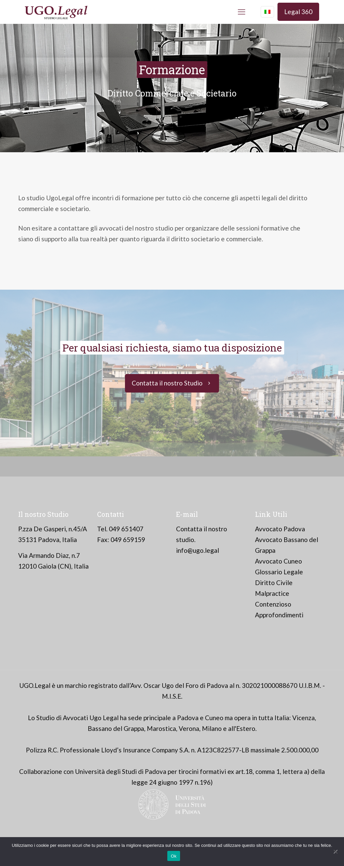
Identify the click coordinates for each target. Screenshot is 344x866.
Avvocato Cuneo (278, 561)
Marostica (161, 728)
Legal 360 (298, 11)
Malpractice (272, 593)
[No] (335, 851)
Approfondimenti (279, 615)
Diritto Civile (274, 582)
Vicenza (303, 717)
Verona (189, 728)
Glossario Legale (279, 572)
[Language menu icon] (267, 11)
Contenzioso (273, 604)
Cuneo (214, 717)
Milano (212, 728)
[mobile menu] (241, 11)
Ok (173, 856)
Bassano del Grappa (116, 728)
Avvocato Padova (280, 529)
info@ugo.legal (197, 550)
